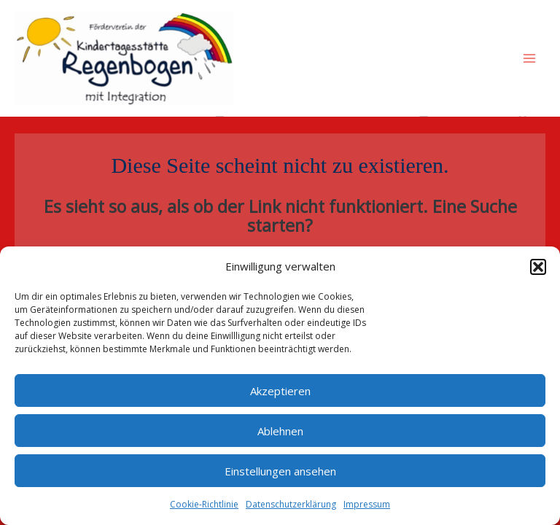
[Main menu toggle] (529, 58)
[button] (538, 267)
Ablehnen (280, 431)
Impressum (366, 504)
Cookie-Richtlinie (204, 504)
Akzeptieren (280, 391)
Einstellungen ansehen (280, 471)
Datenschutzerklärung (291, 504)
